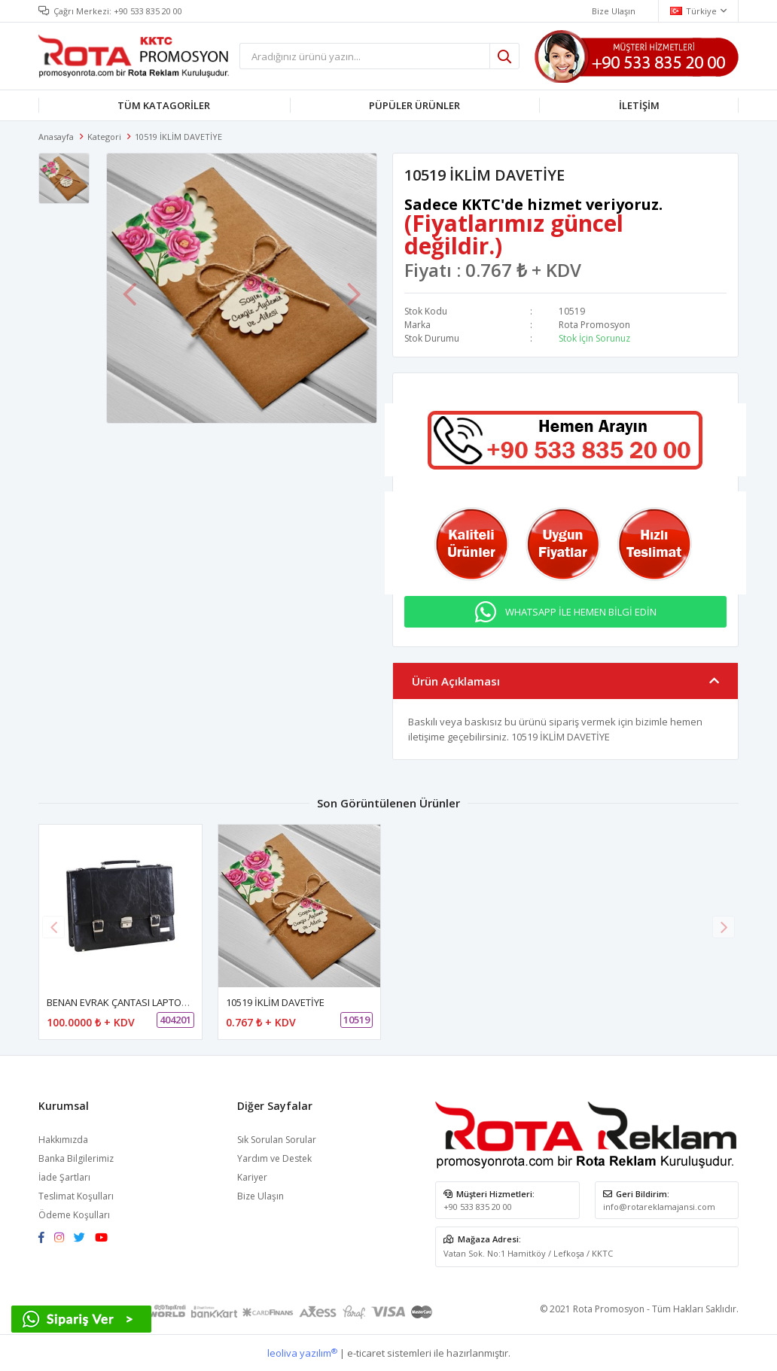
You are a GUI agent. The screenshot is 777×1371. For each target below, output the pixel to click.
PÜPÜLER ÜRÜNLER (414, 105)
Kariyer (252, 1175)
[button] (723, 924)
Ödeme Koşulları (74, 1213)
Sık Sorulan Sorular (276, 1138)
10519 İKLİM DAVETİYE (275, 1001)
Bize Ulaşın (260, 1194)
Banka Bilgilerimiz (76, 1157)
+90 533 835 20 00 (148, 11)
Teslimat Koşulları (76, 1194)
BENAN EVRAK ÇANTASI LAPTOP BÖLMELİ (138, 1001)
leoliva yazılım (302, 1351)
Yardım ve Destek (274, 1157)
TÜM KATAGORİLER (163, 105)
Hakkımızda (63, 1138)
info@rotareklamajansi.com (659, 1205)
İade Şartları (64, 1175)
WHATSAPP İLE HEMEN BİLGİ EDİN (581, 610)
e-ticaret (366, 1351)
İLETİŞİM (639, 105)
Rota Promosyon (594, 324)
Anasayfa (56, 136)
